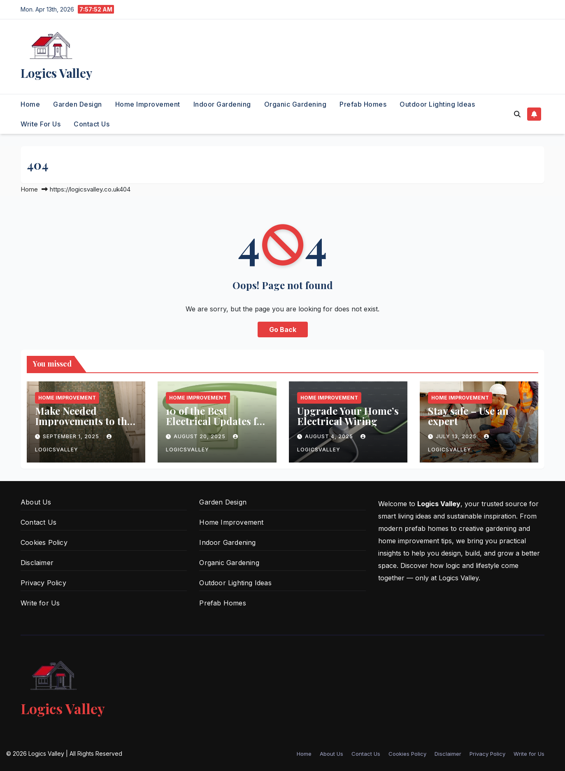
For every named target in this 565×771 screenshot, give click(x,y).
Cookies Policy (44, 542)
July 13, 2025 (457, 436)
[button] (517, 114)
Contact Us (91, 124)
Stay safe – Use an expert (468, 416)
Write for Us (40, 124)
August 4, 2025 (330, 436)
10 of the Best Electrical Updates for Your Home (216, 421)
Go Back (282, 329)
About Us (36, 502)
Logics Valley (56, 73)
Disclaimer (37, 562)
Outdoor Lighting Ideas (437, 104)
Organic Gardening (295, 104)
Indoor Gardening (222, 104)
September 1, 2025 (72, 436)
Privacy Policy (43, 583)
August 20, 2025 (200, 436)
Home (30, 104)
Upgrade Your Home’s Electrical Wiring (348, 416)
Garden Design (77, 104)
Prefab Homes (362, 104)
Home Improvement (147, 104)
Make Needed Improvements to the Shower (83, 421)
